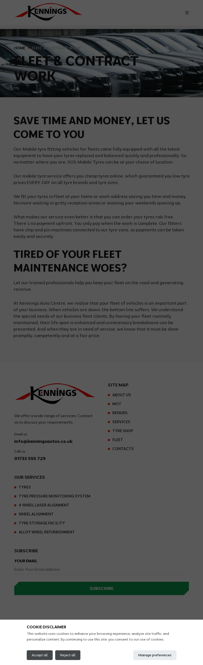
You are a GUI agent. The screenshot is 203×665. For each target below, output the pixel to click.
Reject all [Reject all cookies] (67, 655)
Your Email (25, 560)
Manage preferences (155, 655)
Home (19, 48)
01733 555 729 (30, 458)
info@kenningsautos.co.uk (43, 441)
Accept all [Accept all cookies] (40, 655)
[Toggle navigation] (187, 12)
